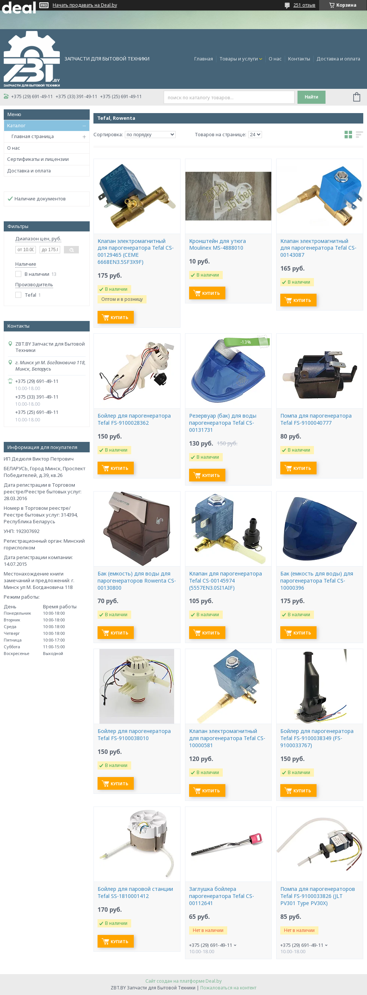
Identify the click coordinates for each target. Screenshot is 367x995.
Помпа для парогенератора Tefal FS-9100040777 (316, 419)
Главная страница (33, 136)
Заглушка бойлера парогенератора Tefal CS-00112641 (221, 896)
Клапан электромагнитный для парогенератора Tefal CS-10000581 (227, 738)
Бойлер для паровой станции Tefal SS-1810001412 (135, 892)
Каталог (16, 125)
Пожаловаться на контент (228, 988)
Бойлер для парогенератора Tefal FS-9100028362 (134, 419)
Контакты (299, 58)
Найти (311, 97)
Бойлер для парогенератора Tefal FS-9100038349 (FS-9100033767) (317, 738)
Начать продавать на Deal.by (85, 5)
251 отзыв (304, 5)
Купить (119, 317)
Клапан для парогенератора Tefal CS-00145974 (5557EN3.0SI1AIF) (225, 580)
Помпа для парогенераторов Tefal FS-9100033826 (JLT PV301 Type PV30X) (317, 896)
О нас (275, 58)
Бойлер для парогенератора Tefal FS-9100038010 (134, 735)
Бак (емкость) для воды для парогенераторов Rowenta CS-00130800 (137, 580)
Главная (203, 58)
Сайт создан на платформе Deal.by (183, 981)
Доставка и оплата (338, 58)
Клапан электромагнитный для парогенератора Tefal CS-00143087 (318, 248)
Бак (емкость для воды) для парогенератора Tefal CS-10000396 (316, 580)
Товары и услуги (238, 58)
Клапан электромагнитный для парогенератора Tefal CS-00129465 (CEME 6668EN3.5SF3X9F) (136, 252)
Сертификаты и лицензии (38, 159)
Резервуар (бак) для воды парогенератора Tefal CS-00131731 (222, 422)
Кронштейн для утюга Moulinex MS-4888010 (217, 245)
